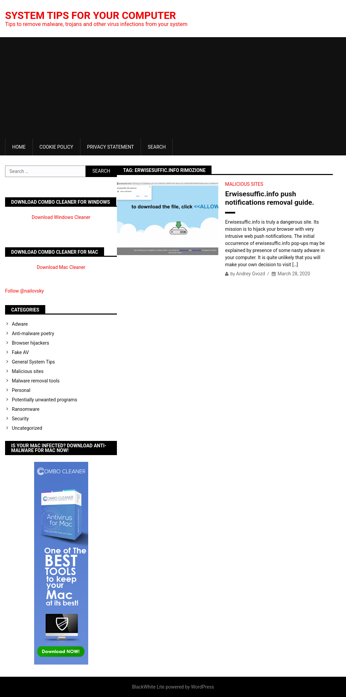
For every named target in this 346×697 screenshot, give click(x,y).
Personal (21, 390)
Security (20, 418)
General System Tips (33, 362)
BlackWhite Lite (148, 687)
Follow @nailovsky (24, 291)
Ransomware (26, 409)
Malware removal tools (35, 380)
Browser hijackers (30, 343)
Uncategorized (27, 428)
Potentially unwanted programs (44, 399)
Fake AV (20, 352)
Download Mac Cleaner (61, 267)
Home (19, 147)
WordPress (202, 687)
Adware (20, 324)
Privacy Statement (110, 147)
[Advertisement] (173, 88)
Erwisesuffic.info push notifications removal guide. (269, 198)
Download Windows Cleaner (61, 217)
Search (157, 147)
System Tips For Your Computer (90, 15)
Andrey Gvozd (250, 273)
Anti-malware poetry (33, 333)
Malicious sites (244, 184)
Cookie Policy (56, 147)
